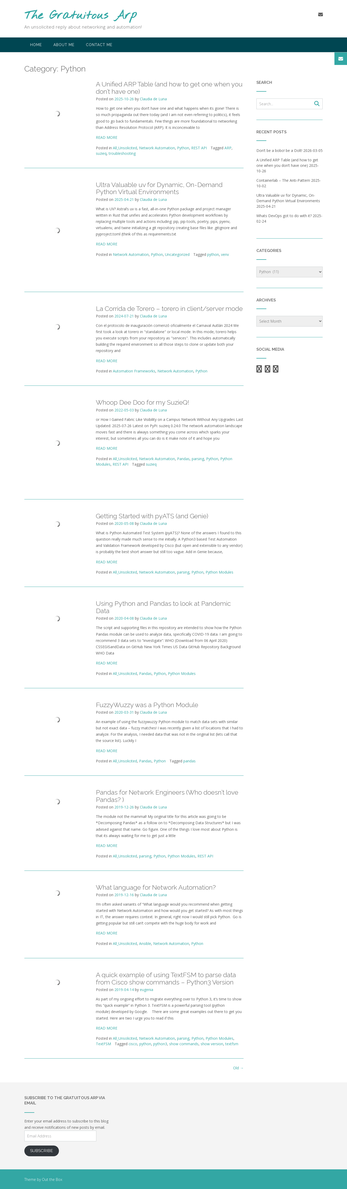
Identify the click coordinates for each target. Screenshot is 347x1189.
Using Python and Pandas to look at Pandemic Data (163, 607)
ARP (228, 147)
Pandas (183, 458)
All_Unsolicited (125, 147)
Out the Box (52, 1179)
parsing (198, 458)
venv (225, 254)
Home (36, 45)
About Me (63, 45)
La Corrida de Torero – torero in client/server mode (169, 308)
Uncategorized (177, 254)
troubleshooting (122, 153)
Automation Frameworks (134, 370)
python (213, 254)
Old (238, 1067)
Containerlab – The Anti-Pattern (283, 180)
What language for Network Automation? (156, 887)
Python (183, 147)
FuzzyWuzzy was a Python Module (147, 705)
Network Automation (157, 147)
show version (212, 1043)
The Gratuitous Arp (80, 16)
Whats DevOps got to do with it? (284, 215)
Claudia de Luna (153, 98)
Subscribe (41, 1150)
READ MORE (106, 137)
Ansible (145, 943)
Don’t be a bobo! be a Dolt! (279, 150)
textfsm (231, 1043)
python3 (160, 1043)
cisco (133, 1043)
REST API (199, 147)
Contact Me (99, 45)
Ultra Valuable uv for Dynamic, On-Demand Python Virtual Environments (159, 188)
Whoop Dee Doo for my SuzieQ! (142, 402)
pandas (189, 760)
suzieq (101, 153)
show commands (184, 1043)
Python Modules (219, 572)
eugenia (146, 989)
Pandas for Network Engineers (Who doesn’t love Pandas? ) (167, 795)
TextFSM (103, 1043)
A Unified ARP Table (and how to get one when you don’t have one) (169, 87)
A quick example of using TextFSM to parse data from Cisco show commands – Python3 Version (166, 978)
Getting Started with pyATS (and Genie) (152, 516)
